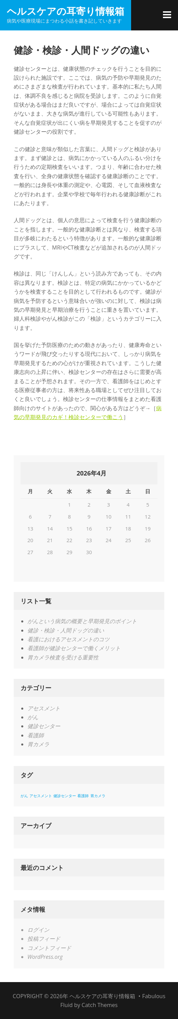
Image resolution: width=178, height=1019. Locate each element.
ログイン (38, 930)
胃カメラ (38, 744)
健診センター (43, 726)
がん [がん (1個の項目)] (24, 795)
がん (32, 717)
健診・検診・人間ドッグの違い (65, 630)
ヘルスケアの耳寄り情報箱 (65, 10)
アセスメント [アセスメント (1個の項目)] (40, 795)
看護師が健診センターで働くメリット (73, 648)
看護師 (35, 735)
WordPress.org (45, 957)
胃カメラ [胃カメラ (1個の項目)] (97, 795)
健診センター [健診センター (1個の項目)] (64, 795)
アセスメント (43, 708)
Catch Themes (99, 1005)
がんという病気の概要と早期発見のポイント (82, 621)
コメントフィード (49, 948)
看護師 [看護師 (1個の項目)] (83, 795)
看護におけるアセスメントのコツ (68, 639)
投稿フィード (43, 938)
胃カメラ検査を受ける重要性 (63, 657)
